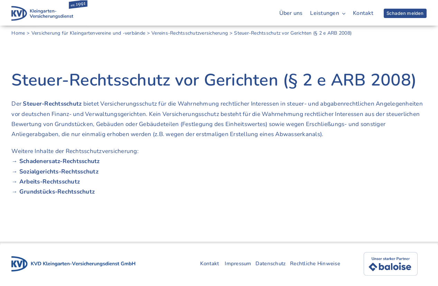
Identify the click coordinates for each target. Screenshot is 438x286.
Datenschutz (270, 263)
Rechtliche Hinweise (315, 263)
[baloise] (391, 255)
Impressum (238, 263)
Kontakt (209, 263)
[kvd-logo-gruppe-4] (73, 259)
